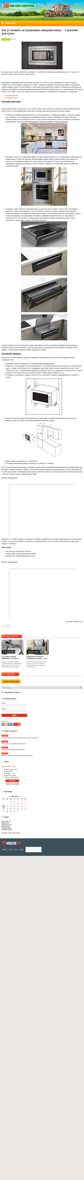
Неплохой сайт (8, 771)
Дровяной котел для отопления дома (13, 749)
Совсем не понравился (11, 777)
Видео (22, 849)
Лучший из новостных (10, 769)
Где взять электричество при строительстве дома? (17, 755)
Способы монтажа (12, 95)
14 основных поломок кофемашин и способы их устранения (10, 658)
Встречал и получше (10, 775)
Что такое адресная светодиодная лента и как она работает (20, 738)
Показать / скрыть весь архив (11, 833)
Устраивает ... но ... (9, 773)
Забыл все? (13, 719)
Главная (4, 849)
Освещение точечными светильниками (13, 744)
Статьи (11, 849)
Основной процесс (12, 98)
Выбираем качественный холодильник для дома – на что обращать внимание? (36, 658)
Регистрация (5, 719)
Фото (16, 849)
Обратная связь (33, 849)
